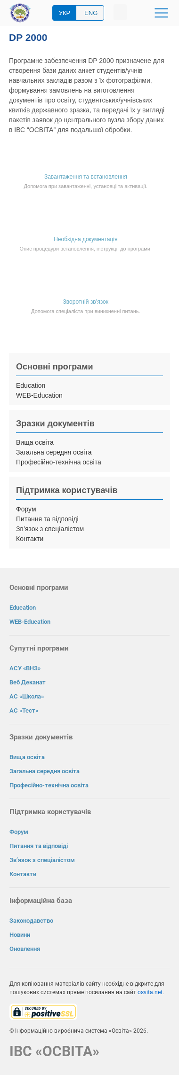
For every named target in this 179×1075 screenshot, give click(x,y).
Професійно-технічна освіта (58, 462)
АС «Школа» (26, 696)
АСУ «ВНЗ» (25, 668)
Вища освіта (35, 442)
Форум (26, 509)
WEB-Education (39, 395)
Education (30, 385)
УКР (65, 12)
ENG (91, 12)
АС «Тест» (23, 710)
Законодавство (31, 920)
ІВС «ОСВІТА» (54, 1051)
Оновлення (24, 948)
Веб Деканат (27, 682)
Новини (19, 934)
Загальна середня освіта (54, 452)
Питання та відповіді (47, 519)
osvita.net (150, 992)
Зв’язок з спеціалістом (50, 529)
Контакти (29, 538)
